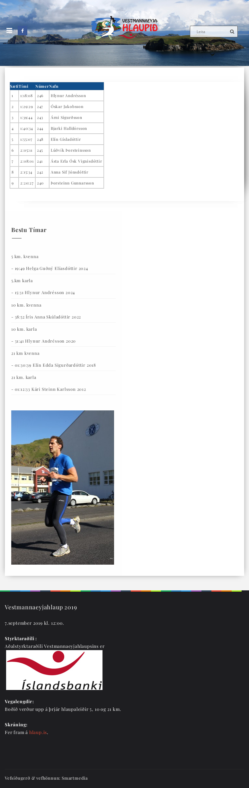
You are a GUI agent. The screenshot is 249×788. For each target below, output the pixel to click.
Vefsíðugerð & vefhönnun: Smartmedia (46, 778)
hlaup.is (38, 732)
